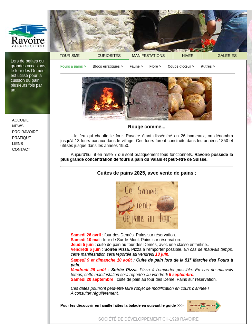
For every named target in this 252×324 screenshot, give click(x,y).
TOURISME (70, 55)
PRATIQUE (21, 138)
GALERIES (226, 55)
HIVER (188, 55)
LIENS (17, 143)
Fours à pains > (73, 66)
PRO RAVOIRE (25, 132)
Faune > (136, 66)
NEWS (17, 126)
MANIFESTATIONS (148, 55)
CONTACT (21, 149)
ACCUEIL (20, 120)
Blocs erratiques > (108, 66)
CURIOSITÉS (108, 55)
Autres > (208, 66)
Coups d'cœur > (181, 66)
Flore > (155, 66)
